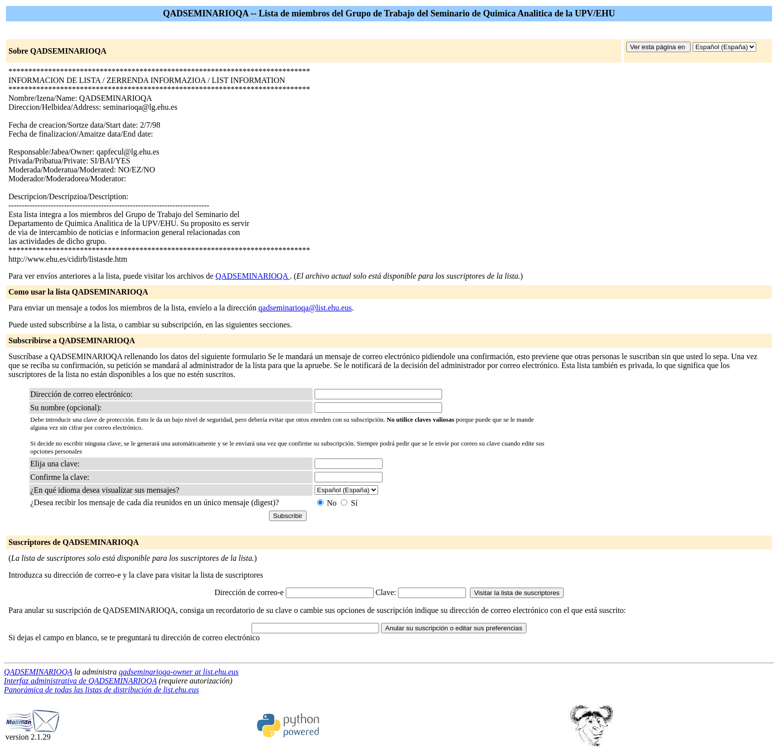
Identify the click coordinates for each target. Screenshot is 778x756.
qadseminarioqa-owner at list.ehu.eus (179, 672)
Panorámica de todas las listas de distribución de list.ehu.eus (101, 689)
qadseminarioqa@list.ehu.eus (305, 307)
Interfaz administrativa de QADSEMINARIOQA (80, 681)
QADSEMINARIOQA (252, 276)
